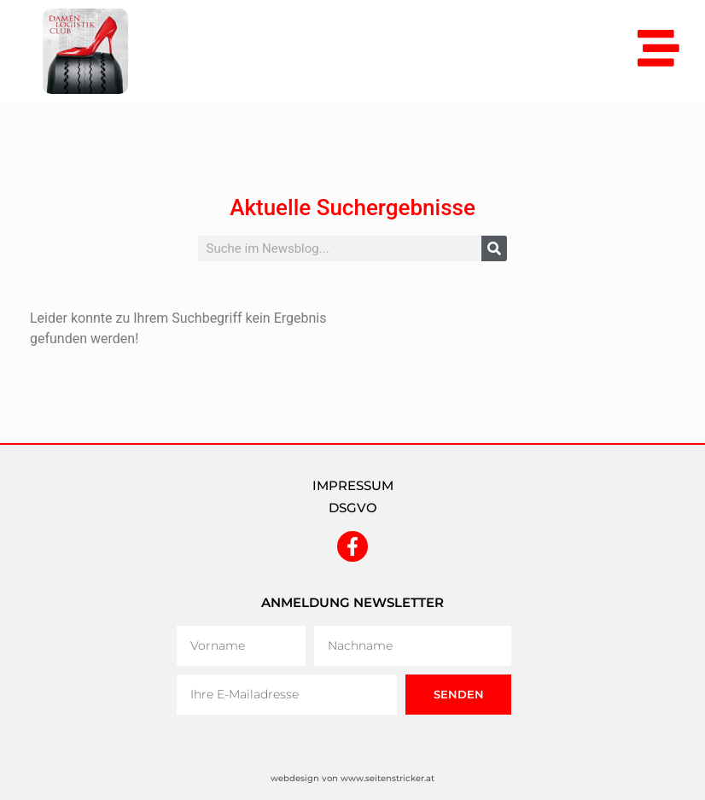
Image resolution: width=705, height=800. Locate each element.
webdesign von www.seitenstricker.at (352, 778)
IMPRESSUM (352, 485)
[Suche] (494, 248)
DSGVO (353, 507)
